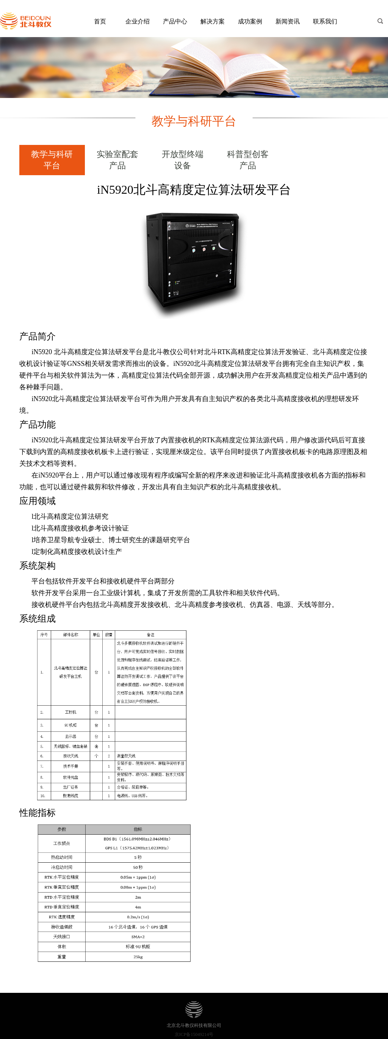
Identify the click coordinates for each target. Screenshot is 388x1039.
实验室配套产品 (117, 159)
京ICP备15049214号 (194, 1034)
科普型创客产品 (248, 159)
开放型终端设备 (182, 159)
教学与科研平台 (52, 159)
